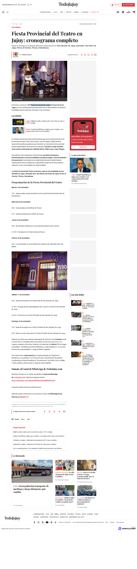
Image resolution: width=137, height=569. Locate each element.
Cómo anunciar (120, 522)
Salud (84, 514)
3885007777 (24, 397)
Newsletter (95, 12)
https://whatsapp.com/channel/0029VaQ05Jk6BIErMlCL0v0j (33, 380)
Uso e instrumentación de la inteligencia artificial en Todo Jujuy (88, 522)
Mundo (76, 12)
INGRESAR (116, 5)
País (61, 12)
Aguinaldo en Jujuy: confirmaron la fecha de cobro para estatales (34, 444)
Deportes (63, 514)
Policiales (85, 12)
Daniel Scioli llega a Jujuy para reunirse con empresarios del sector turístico (38, 436)
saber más (83, 147)
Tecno (96, 514)
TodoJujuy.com (19, 377)
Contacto (112, 522)
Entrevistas (44, 517)
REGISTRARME (129, 5)
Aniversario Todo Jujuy (76, 517)
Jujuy (55, 12)
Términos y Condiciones (65, 522)
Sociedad (90, 514)
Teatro (23, 419)
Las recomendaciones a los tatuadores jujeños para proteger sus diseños (37, 448)
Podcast (36, 517)
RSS (107, 522)
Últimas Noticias (45, 12)
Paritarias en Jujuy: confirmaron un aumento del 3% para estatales (35, 440)
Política (68, 12)
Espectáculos (54, 517)
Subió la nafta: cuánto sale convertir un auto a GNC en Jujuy (32, 432)
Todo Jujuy (15, 24)
